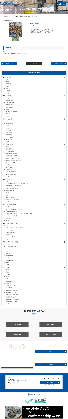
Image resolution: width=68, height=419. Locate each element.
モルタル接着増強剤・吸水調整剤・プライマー (17, 183)
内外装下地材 (9, 169)
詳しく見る (17, 365)
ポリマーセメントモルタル (12, 153)
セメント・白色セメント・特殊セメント (15, 209)
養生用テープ (9, 234)
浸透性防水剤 (9, 135)
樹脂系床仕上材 (9, 107)
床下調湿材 (8, 283)
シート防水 (8, 130)
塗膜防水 (8, 128)
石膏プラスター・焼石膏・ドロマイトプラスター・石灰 (19, 213)
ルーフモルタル (9, 167)
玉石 (7, 88)
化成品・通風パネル (10, 232)
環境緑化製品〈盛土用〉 (11, 297)
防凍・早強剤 (9, 132)
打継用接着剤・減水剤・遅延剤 (13, 186)
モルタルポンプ (9, 260)
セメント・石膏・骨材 (25, 16)
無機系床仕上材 (9, 104)
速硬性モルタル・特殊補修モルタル (14, 156)
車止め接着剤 (9, 288)
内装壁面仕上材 (9, 100)
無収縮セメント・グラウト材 (12, 165)
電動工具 (8, 253)
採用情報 (51, 364)
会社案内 (51, 351)
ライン (7, 278)
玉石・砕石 (8, 218)
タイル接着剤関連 (10, 151)
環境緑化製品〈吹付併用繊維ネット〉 (15, 299)
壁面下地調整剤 (9, 149)
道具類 (7, 262)
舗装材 (7, 109)
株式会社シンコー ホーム (8, 16)
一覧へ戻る (34, 63)
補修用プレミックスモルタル (12, 158)
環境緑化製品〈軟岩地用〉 (12, 290)
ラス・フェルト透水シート (12, 171)
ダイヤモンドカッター (11, 246)
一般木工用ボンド (10, 190)
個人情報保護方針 (50, 384)
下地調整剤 (8, 90)
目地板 (7, 276)
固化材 (7, 272)
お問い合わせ (50, 381)
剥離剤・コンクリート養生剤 (12, 199)
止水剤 (7, 125)
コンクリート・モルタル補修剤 (13, 160)
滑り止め (8, 114)
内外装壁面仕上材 (10, 102)
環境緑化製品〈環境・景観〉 (12, 294)
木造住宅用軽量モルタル (11, 211)
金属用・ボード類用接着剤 (12, 188)
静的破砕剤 (8, 274)
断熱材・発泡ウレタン (11, 174)
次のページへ (58, 63)
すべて (7, 79)
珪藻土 (7, 86)
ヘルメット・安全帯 (10, 237)
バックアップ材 (9, 137)
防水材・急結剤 (9, 123)
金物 (7, 251)
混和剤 (7, 192)
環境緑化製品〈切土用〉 (11, 292)
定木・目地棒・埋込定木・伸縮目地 (14, 227)
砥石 (7, 248)
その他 (7, 93)
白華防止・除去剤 (10, 197)
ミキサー (8, 258)
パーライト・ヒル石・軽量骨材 (13, 216)
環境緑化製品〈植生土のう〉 (12, 301)
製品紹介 (17, 16)
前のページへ (9, 63)
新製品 (7, 81)
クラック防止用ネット (11, 230)
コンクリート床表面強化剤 (12, 111)
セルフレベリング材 (10, 162)
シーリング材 (9, 139)
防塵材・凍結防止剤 (10, 285)
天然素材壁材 (9, 84)
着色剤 (7, 195)
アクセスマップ (13, 383)
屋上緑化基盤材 (9, 281)
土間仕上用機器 (9, 255)
